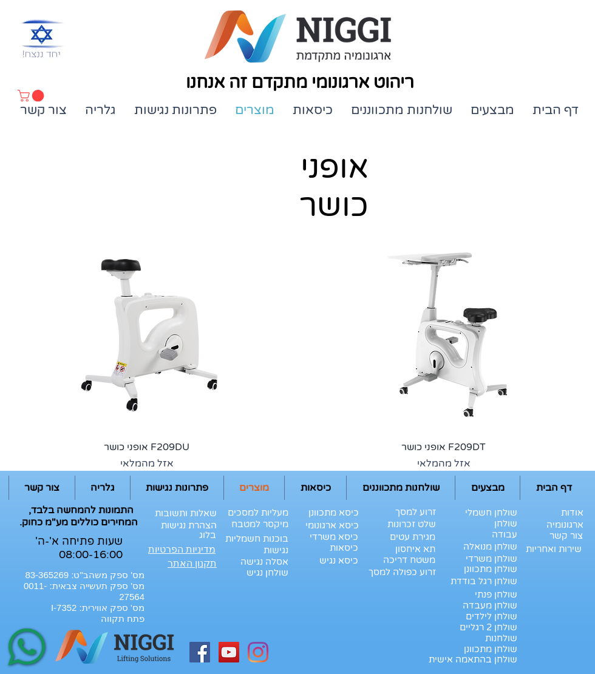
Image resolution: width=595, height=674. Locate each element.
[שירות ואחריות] (553, 549)
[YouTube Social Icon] (229, 652)
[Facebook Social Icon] (199, 652)
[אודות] (564, 513)
